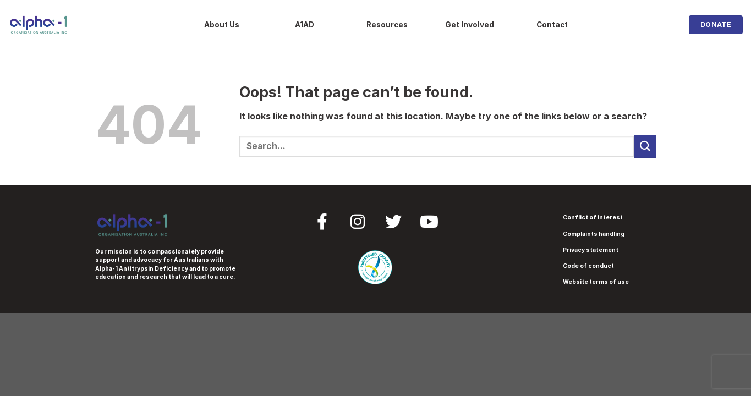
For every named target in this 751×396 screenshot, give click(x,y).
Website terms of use (596, 281)
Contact (552, 24)
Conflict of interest (593, 217)
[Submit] (645, 146)
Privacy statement (590, 250)
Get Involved (469, 24)
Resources (387, 24)
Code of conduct (588, 266)
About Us (221, 24)
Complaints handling (593, 234)
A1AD (304, 24)
